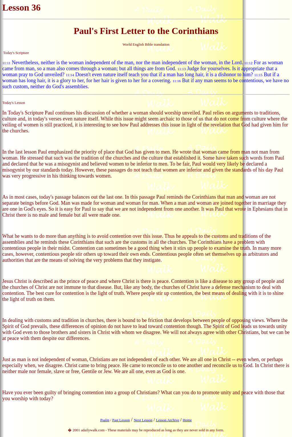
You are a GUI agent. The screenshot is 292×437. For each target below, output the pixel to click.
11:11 (6, 63)
